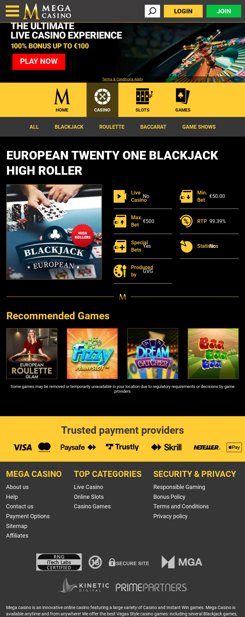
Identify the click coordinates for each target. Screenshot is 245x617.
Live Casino (88, 487)
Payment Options (28, 516)
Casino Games (92, 506)
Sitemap (16, 526)
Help (12, 496)
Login (183, 11)
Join (224, 11)
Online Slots (89, 496)
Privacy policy (170, 516)
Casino (102, 109)
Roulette (111, 127)
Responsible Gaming (179, 487)
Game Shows (199, 127)
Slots (143, 109)
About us (17, 487)
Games (183, 109)
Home (62, 109)
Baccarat (153, 127)
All (34, 127)
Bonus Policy (169, 496)
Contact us (19, 506)
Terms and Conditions (181, 506)
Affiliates (17, 535)
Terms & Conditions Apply (122, 79)
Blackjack (69, 127)
